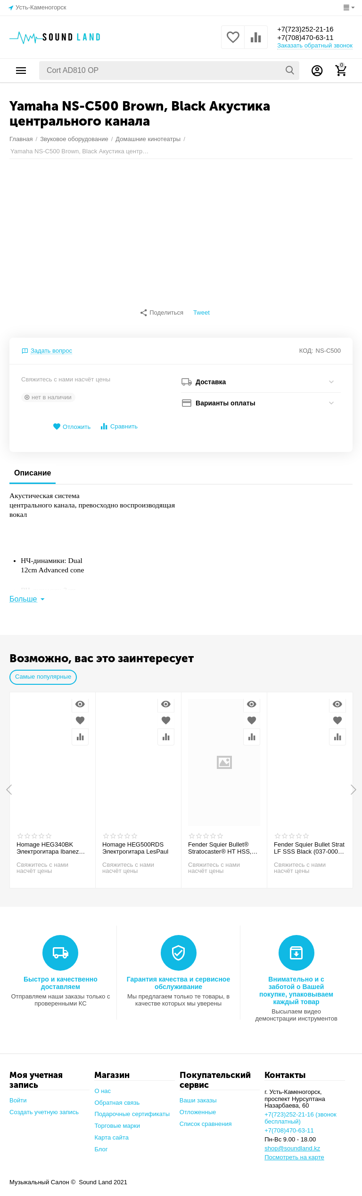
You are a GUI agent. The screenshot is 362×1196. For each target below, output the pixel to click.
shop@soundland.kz (292, 1143)
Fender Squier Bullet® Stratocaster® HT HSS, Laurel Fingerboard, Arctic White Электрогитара (223, 843)
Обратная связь (117, 1097)
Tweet (201, 312)
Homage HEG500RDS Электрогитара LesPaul (135, 843)
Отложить (71, 422)
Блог (100, 1144)
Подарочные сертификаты (132, 1109)
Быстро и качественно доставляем (61, 978)
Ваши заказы (198, 1095)
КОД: (306, 345)
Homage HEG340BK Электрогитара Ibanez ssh (47, 843)
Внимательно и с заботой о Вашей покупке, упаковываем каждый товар (296, 986)
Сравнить (118, 421)
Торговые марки (117, 1121)
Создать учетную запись (44, 1107)
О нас (102, 1086)
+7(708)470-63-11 (307, 38)
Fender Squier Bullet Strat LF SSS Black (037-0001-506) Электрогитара (309, 843)
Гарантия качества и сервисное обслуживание (178, 978)
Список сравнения (206, 1119)
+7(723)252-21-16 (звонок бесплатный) (300, 1113)
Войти (17, 1095)
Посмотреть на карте (294, 1152)
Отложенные (198, 1107)
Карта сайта (111, 1132)
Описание (32, 468)
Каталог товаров (21, 70)
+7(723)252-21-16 (307, 28)
